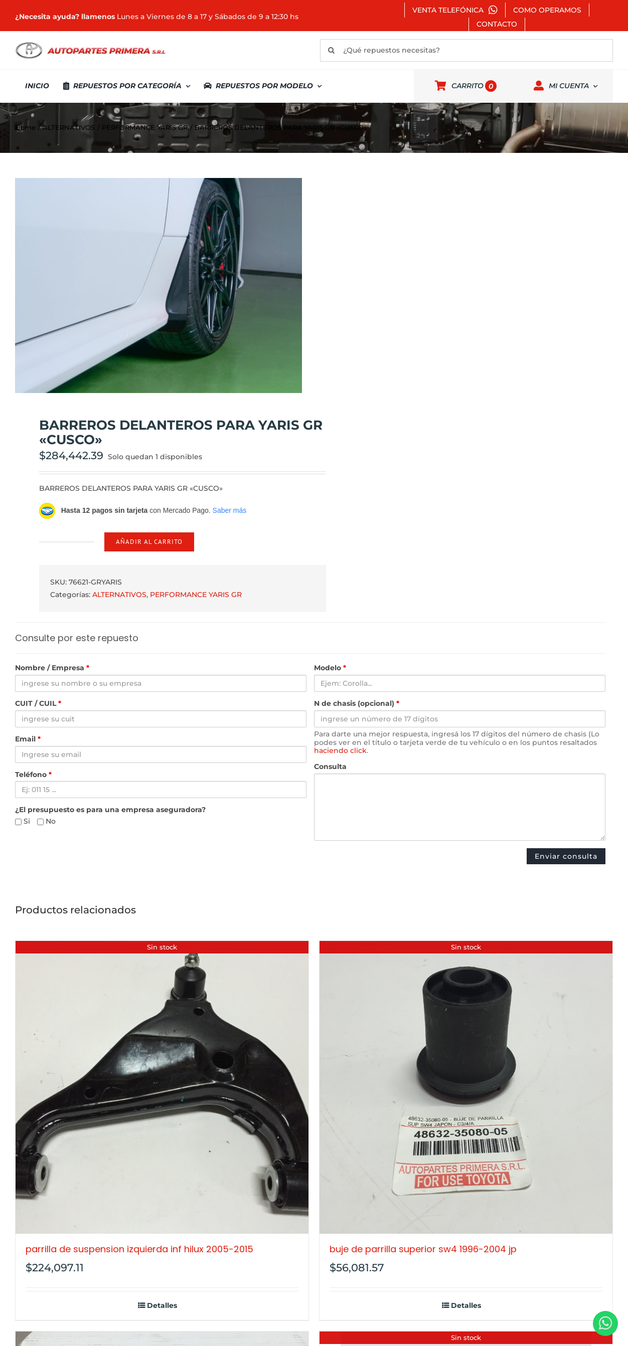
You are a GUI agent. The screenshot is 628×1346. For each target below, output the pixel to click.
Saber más (230, 510)
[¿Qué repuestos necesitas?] (466, 50)
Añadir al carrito (149, 541)
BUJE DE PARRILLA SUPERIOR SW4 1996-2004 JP (423, 1249)
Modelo (330, 668)
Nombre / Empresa (52, 668)
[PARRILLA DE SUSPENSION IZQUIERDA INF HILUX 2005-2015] (162, 1087)
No (46, 821)
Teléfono (33, 775)
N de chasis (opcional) (356, 703)
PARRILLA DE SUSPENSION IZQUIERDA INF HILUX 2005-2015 (139, 1249)
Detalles (162, 1305)
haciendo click (340, 750)
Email (28, 739)
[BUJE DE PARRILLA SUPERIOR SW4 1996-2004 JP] (466, 1087)
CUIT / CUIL (38, 703)
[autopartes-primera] (90, 43)
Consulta (330, 766)
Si (22, 821)
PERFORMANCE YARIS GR (196, 594)
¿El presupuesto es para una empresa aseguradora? (110, 810)
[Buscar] (331, 50)
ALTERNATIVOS (119, 594)
